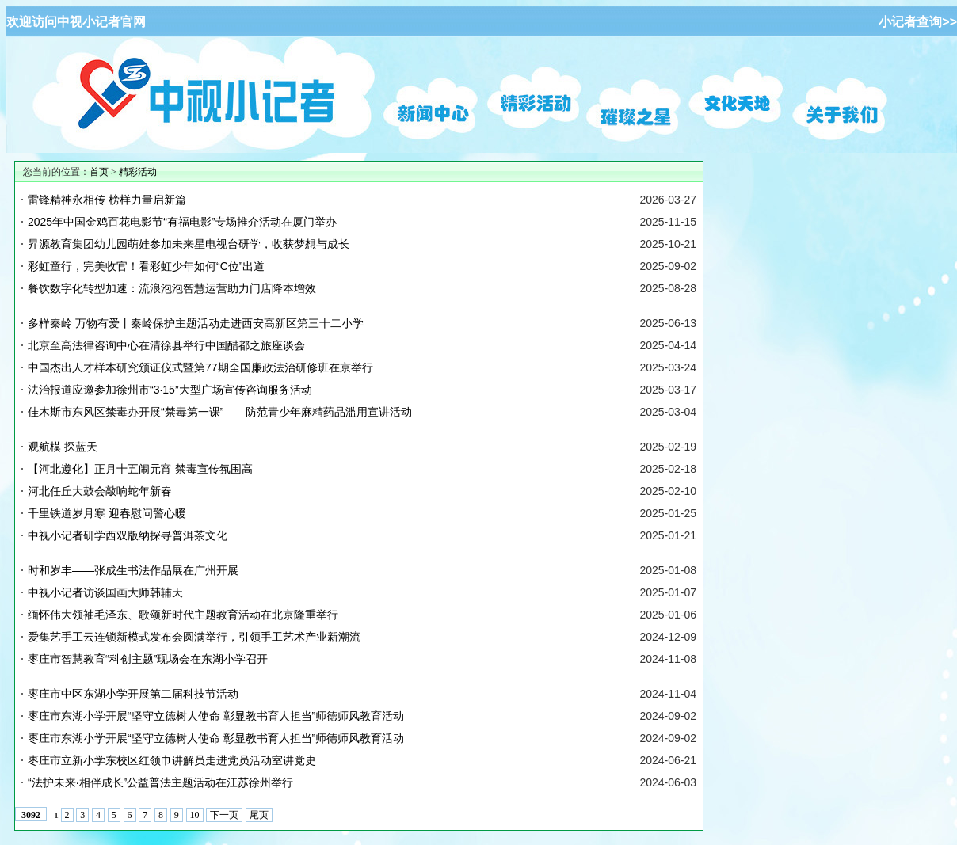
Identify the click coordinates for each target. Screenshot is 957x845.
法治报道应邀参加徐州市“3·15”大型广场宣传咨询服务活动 (170, 389)
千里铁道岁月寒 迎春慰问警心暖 (107, 513)
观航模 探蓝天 (62, 446)
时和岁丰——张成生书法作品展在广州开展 (133, 570)
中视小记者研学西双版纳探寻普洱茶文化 (127, 535)
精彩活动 (138, 171)
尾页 (259, 814)
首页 (99, 171)
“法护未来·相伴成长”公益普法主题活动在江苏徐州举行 (160, 782)
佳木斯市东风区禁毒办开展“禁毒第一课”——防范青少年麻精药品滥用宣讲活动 (220, 411)
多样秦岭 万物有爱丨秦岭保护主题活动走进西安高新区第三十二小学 (196, 323)
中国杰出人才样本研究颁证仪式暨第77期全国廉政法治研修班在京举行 (200, 367)
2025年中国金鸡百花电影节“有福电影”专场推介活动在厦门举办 (182, 221)
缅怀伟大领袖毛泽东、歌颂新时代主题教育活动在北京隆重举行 (183, 614)
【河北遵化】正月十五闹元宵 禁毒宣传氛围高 (140, 468)
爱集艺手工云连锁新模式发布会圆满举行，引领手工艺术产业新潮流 (194, 636)
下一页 (224, 814)
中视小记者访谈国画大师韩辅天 (105, 592)
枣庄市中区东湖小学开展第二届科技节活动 (133, 693)
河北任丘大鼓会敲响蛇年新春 (100, 491)
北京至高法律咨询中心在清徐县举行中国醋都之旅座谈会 (166, 345)
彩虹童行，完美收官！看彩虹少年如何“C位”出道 (146, 266)
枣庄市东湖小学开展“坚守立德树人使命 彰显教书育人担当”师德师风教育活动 (216, 716)
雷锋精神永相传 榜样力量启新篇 (107, 199)
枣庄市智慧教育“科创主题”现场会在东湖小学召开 (148, 659)
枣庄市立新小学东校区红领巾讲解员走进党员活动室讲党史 (172, 760)
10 (195, 814)
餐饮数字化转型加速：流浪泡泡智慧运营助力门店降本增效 (172, 288)
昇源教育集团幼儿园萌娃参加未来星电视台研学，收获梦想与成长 (188, 244)
